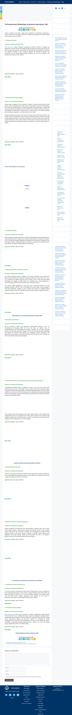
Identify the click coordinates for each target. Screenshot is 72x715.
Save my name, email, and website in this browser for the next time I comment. (23, 676)
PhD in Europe (42, 2)
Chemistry (40, 699)
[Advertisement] (27, 13)
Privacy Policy (27, 699)
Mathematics (40, 705)
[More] (35, 30)
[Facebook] (19, 30)
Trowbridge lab (10, 614)
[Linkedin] (24, 30)
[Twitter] (22, 30)
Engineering (40, 695)
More (40, 711)
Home (20, 2)
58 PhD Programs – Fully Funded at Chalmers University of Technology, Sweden (21, 643)
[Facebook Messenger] (28, 30)
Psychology (40, 703)
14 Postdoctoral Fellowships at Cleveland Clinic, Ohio (16, 642)
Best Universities (26, 692)
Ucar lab (9, 47)
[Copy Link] (33, 30)
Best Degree (26, 688)
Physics (40, 701)
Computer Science (40, 692)
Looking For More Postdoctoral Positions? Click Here (27, 463)
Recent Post (40, 714)
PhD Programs (40, 688)
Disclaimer (26, 701)
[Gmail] (30, 30)
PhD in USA (26, 2)
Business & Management (40, 709)
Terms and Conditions (27, 703)
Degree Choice (26, 695)
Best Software (27, 690)
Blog (62, 2)
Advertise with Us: (58, 686)
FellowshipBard (9, 2)
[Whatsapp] (26, 30)
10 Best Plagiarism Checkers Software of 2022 (27, 633)
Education (40, 707)
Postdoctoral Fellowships (53, 2)
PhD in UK (33, 2)
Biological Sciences (40, 697)
